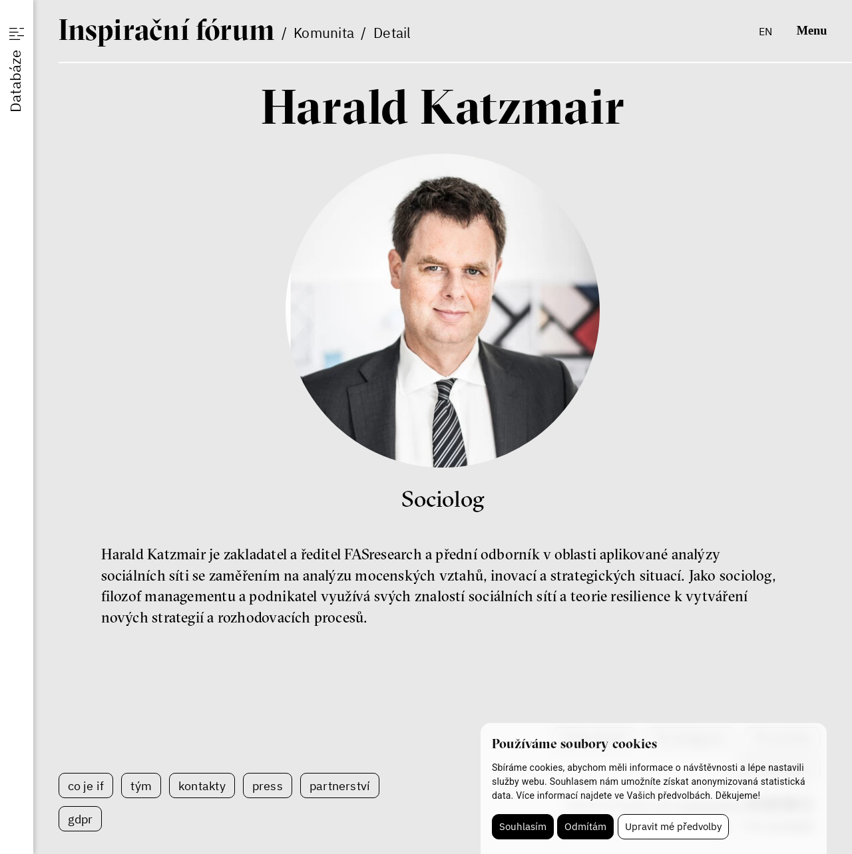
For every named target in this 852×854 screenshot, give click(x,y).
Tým (141, 785)
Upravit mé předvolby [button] (673, 826)
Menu (812, 30)
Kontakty (202, 785)
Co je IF (86, 785)
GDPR (80, 819)
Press (267, 785)
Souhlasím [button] (522, 826)
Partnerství (340, 785)
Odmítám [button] (585, 826)
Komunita (324, 32)
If (167, 29)
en (765, 31)
